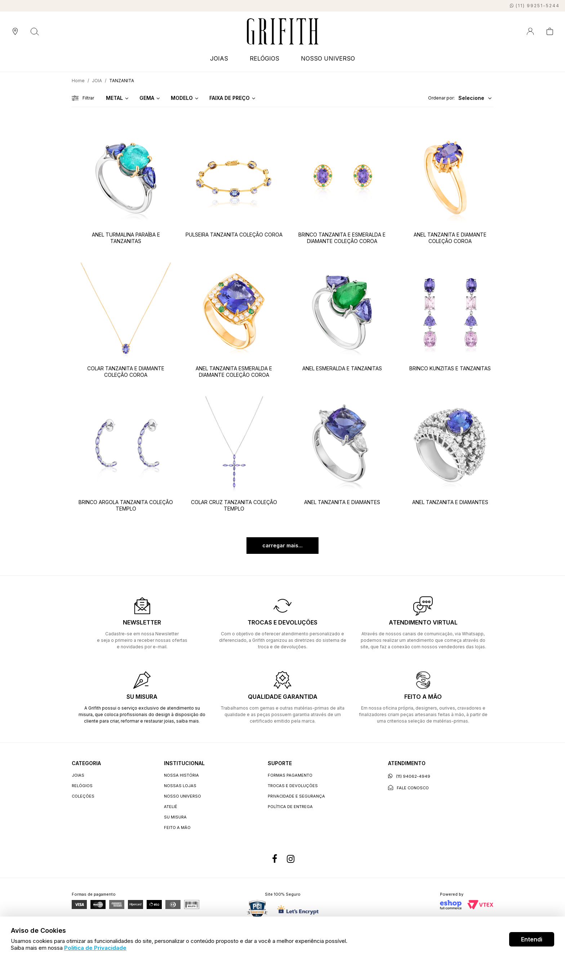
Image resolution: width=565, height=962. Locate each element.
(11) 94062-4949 (409, 776)
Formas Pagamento (290, 775)
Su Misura (175, 817)
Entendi (531, 939)
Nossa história (181, 775)
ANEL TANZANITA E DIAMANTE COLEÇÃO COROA (450, 237)
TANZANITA (121, 80)
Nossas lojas (180, 785)
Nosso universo (182, 796)
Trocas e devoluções (293, 785)
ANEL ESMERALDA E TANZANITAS (342, 368)
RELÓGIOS (264, 58)
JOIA (97, 80)
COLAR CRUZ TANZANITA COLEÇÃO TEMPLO (234, 505)
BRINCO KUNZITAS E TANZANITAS (450, 368)
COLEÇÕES (83, 796)
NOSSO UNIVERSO (328, 58)
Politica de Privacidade (95, 947)
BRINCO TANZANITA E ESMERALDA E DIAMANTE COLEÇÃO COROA (342, 237)
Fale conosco (408, 787)
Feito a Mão (177, 827)
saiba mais (187, 721)
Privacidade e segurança (296, 796)
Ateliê (170, 806)
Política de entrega (290, 806)
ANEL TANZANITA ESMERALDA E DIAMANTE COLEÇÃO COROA (234, 371)
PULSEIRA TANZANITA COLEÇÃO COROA (234, 234)
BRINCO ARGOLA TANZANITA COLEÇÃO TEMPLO (126, 505)
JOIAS (219, 58)
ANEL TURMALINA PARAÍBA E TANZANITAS (126, 237)
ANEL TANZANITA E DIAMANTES (342, 502)
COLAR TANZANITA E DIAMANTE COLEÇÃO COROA (125, 371)
